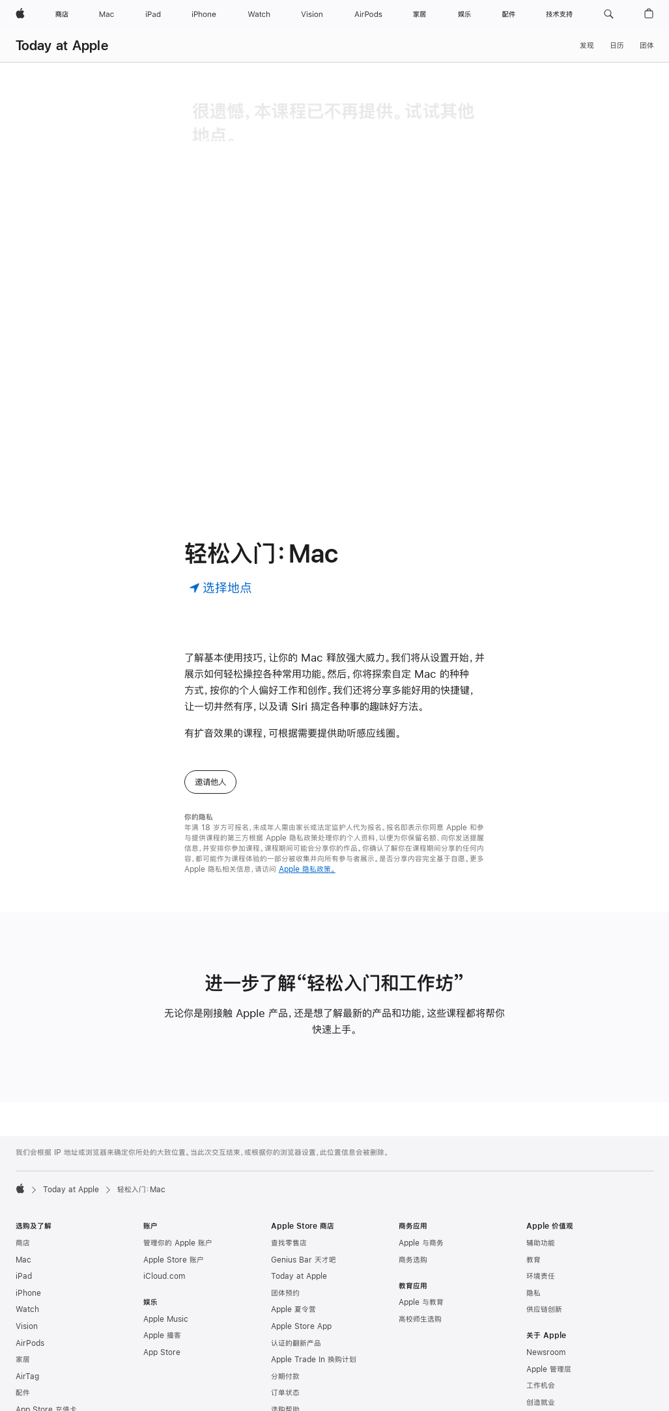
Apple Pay (34, 1381)
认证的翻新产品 (296, 1272)
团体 (647, 45)
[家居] (419, 14)
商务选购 (413, 1188)
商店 (23, 1171)
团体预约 (285, 1221)
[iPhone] (203, 14)
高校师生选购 (420, 1247)
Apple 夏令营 (293, 1238)
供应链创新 (544, 1238)
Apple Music (165, 1247)
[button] (609, 14)
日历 (617, 45)
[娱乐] (464, 14)
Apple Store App (301, 1255)
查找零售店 (289, 1171)
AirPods (30, 1272)
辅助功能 (540, 1171)
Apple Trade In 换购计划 (313, 1288)
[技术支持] (559, 14)
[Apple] (20, 14)
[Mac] (106, 14)
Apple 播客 (162, 1264)
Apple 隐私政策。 (307, 798)
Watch (27, 1238)
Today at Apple (62, 45)
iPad (24, 1204)
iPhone (28, 1221)
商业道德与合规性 (555, 1347)
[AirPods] (368, 14)
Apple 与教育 (421, 1231)
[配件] (508, 14)
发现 (587, 45)
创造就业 (540, 1331)
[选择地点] (220, 515)
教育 (533, 1188)
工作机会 (540, 1314)
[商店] (62, 14)
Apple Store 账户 (173, 1188)
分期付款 (285, 1305)
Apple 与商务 (421, 1171)
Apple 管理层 (548, 1298)
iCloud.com (164, 1204)
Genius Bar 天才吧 (303, 1188)
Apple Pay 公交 (43, 1397)
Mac (23, 1188)
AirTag (27, 1305)
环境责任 (540, 1204)
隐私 (533, 1221)
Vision (27, 1255)
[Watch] (259, 14)
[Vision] (312, 14)
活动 (533, 1364)
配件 (23, 1321)
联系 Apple (545, 1381)
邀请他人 (210, 710)
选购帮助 (285, 1338)
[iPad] (153, 14)
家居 (23, 1288)
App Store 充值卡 (46, 1338)
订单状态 (285, 1321)
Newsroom (545, 1281)
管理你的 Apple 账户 (177, 1171)
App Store (161, 1281)
